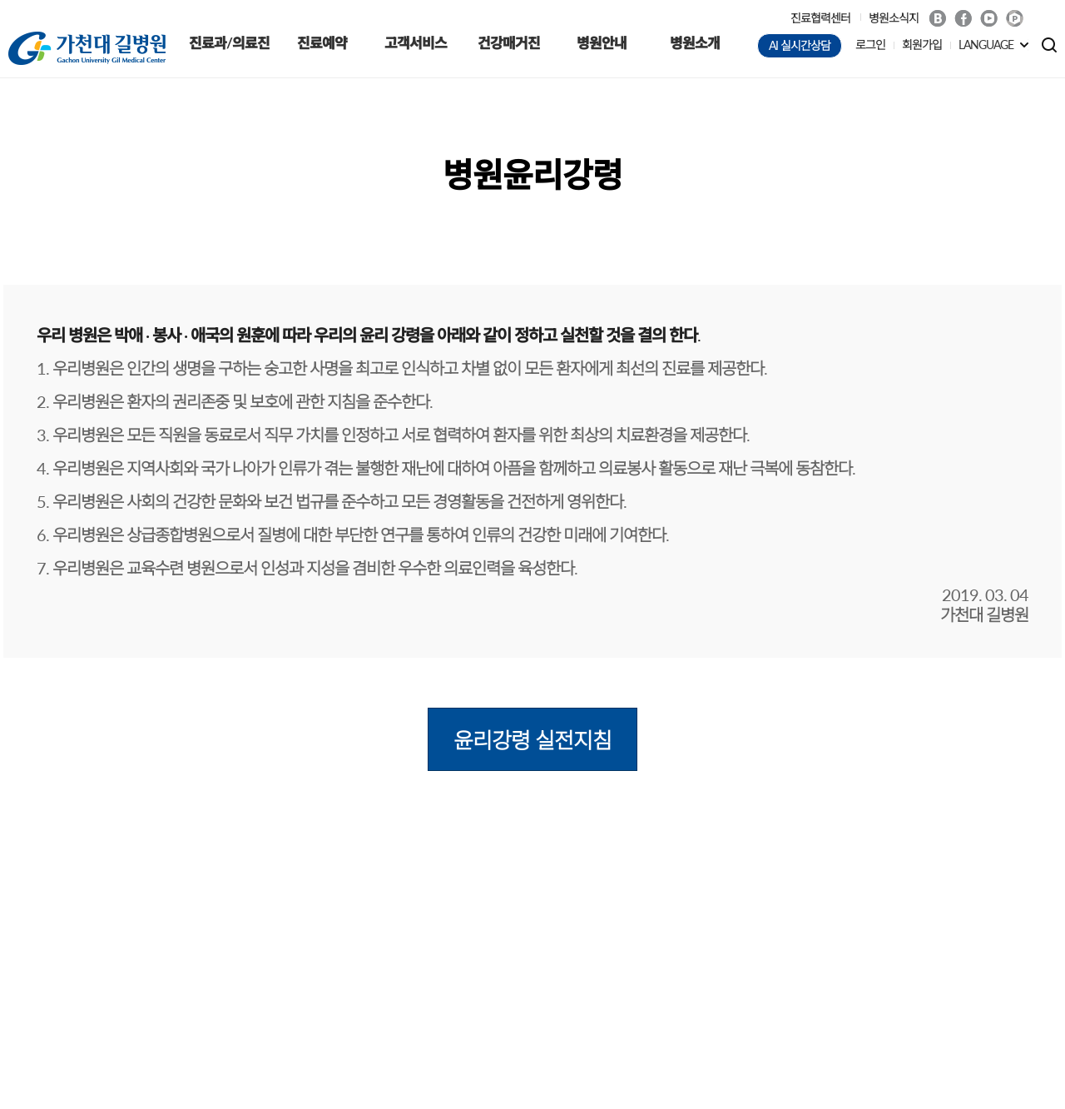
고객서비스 (415, 43)
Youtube (989, 18)
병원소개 (695, 43)
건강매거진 (509, 43)
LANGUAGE (985, 44)
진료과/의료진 (229, 43)
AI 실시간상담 (799, 45)
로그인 (870, 44)
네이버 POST (1014, 19)
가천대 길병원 (87, 48)
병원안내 (602, 43)
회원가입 (922, 44)
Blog (937, 18)
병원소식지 (894, 18)
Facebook (963, 18)
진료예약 (322, 43)
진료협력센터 (820, 18)
